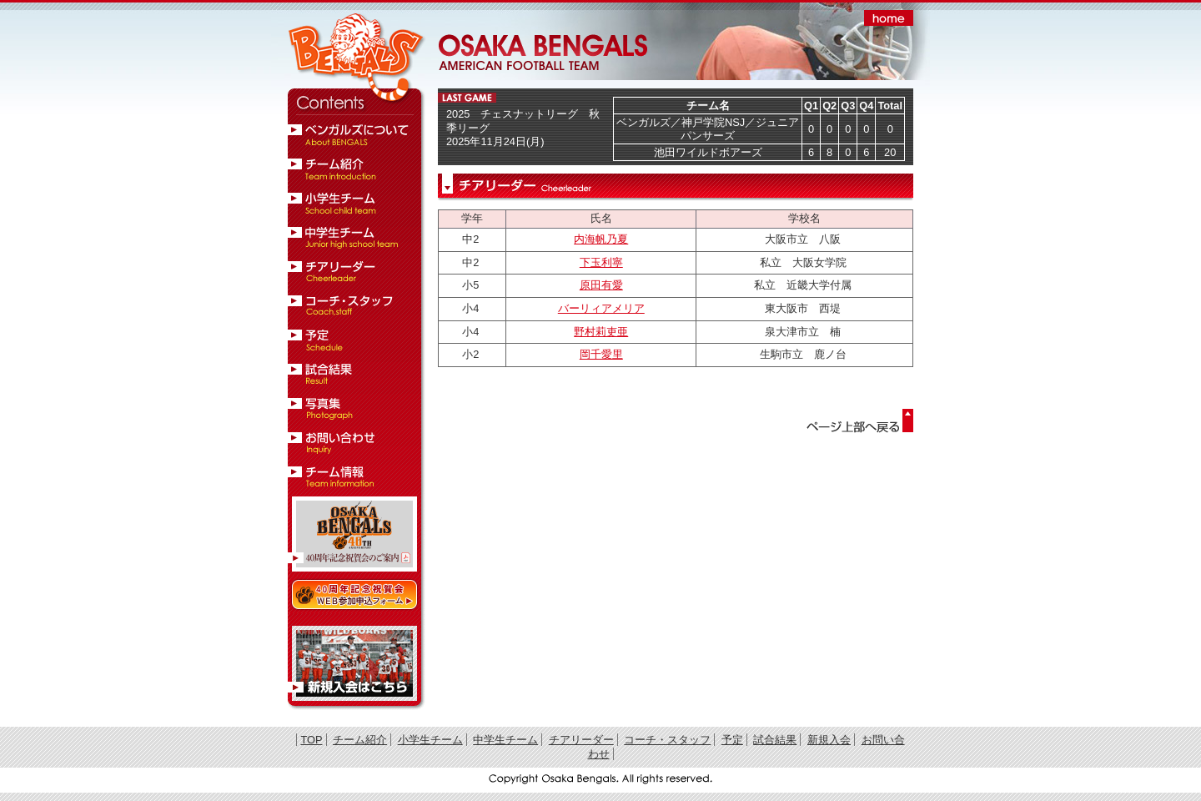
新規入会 (829, 739)
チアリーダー (581, 739)
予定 (732, 739)
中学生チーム (505, 739)
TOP (311, 739)
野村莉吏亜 (601, 331)
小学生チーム (430, 739)
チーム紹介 (360, 739)
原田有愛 (601, 285)
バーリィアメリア (601, 308)
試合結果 (774, 739)
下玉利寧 (601, 262)
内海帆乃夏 (601, 239)
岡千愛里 (601, 354)
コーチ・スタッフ (667, 739)
